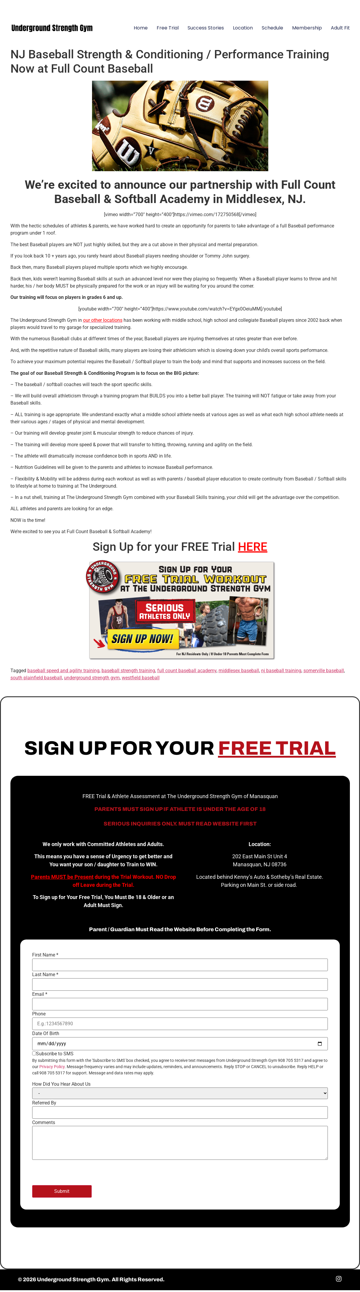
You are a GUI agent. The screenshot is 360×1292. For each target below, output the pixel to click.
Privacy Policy (52, 1068)
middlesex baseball (239, 672)
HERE (252, 548)
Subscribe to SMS (55, 1055)
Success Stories (206, 29)
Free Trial (168, 29)
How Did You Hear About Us (61, 1085)
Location (243, 29)
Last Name (45, 976)
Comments (43, 1124)
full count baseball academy (186, 672)
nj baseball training (281, 672)
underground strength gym (92, 679)
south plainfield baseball (36, 679)
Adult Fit (340, 29)
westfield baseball (141, 679)
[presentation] (77, 1175)
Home (141, 29)
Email (39, 996)
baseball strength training (128, 672)
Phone (39, 1015)
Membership (307, 29)
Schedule (272, 29)
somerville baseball (323, 672)
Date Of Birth (45, 1035)
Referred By (44, 1104)
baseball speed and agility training (63, 672)
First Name (45, 956)
